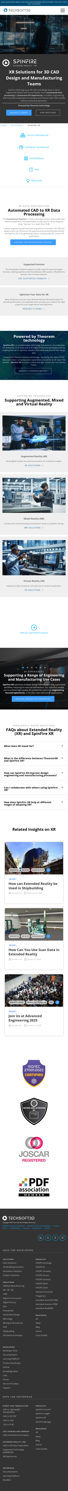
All (37, 1319)
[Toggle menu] (63, 10)
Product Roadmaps (12, 1363)
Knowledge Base (10, 1371)
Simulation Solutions (12, 1271)
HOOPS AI (40, 1267)
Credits (47, 1228)
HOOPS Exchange (44, 1263)
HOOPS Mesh (42, 1283)
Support (6, 1388)
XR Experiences (10, 1456)
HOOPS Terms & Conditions (13, 1226)
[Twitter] (48, 1238)
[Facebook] (55, 1238)
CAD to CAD (8, 1420)
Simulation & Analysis (13, 1335)
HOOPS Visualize (43, 1271)
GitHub (6, 1367)
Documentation (10, 1355)
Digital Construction (12, 1298)
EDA (5, 1306)
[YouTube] (63, 1238)
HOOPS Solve (42, 1287)
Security (26, 1228)
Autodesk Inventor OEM (46, 1304)
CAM (5, 1294)
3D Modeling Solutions (13, 1267)
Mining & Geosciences (13, 1323)
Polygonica (41, 1296)
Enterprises (8, 1310)
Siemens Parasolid (44, 1292)
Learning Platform (11, 1359)
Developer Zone (10, 1350)
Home (4, 125)
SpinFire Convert (43, 1409)
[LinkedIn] (41, 1238)
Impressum (37, 1228)
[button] (18, 112)
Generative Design (11, 1314)
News (38, 1323)
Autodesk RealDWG (44, 1308)
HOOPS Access (42, 1275)
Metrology (7, 1319)
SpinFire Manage (43, 1422)
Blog (38, 1327)
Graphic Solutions (11, 1275)
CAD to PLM (8, 1424)
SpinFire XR (41, 1417)
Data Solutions (9, 1263)
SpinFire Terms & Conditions (39, 1226)
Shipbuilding (8, 1331)
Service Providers (11, 1383)
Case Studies (41, 1335)
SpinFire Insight (43, 1413)
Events (39, 1331)
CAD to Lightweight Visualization (11, 1410)
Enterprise (17, 125)
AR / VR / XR (8, 1290)
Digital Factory (9, 1302)
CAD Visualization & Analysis (16, 1435)
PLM (5, 1327)
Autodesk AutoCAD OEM (47, 1300)
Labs (5, 1375)
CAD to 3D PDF (9, 1416)
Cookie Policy (15, 1228)
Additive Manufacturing (13, 1286)
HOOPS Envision (43, 1279)
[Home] (17, 11)
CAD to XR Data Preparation (15, 1445)
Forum (6, 1379)
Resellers (7, 1480)
